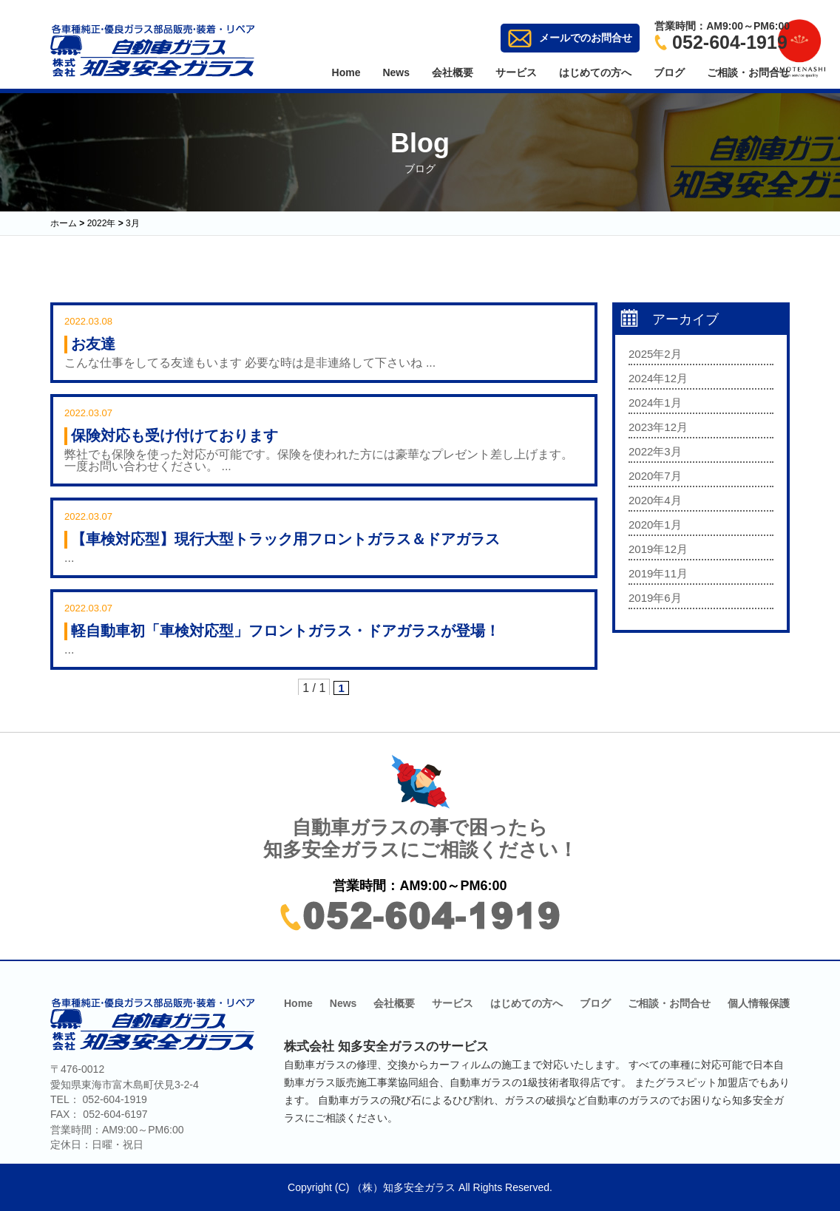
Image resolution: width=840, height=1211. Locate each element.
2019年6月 (655, 597)
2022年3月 (655, 451)
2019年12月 (658, 549)
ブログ (669, 72)
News (396, 72)
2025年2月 (655, 353)
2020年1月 (655, 524)
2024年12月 (658, 378)
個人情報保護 (759, 1003)
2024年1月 (655, 402)
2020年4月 (655, 500)
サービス (516, 72)
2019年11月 (658, 573)
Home (346, 72)
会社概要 (452, 72)
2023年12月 (658, 427)
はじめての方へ (595, 72)
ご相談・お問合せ (748, 72)
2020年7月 (655, 475)
